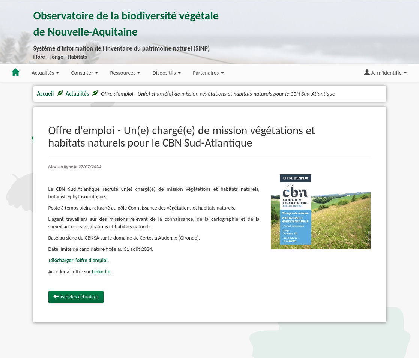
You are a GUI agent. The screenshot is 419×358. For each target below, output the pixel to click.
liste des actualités (76, 297)
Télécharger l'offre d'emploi (78, 260)
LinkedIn (101, 271)
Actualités (77, 93)
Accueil (45, 93)
